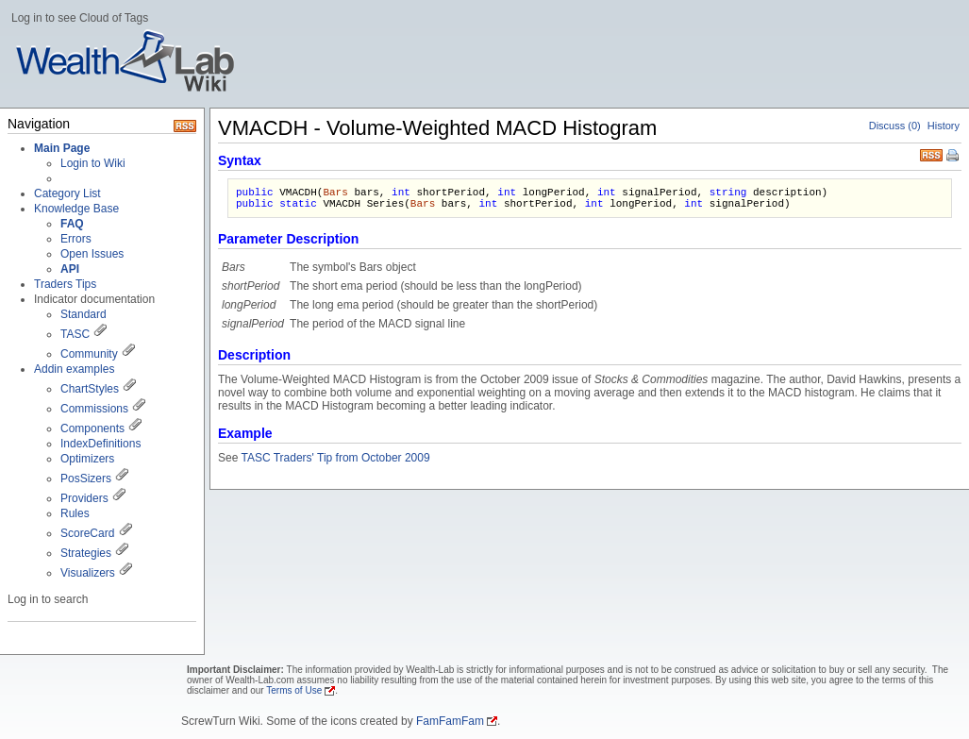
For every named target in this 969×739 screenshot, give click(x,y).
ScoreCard (87, 533)
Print (953, 156)
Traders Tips (65, 284)
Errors (76, 238)
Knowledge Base (76, 208)
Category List (67, 193)
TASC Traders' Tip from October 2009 (335, 457)
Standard (83, 314)
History (943, 125)
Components (92, 428)
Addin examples (74, 369)
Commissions (94, 408)
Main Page (62, 148)
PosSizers (85, 478)
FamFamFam (450, 721)
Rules (75, 513)
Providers (84, 498)
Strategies (85, 553)
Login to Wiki (92, 163)
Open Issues (92, 253)
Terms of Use (294, 690)
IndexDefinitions (100, 443)
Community (89, 354)
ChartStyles (89, 388)
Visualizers (87, 572)
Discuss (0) (895, 125)
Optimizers (87, 458)
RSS (931, 153)
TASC (75, 334)
